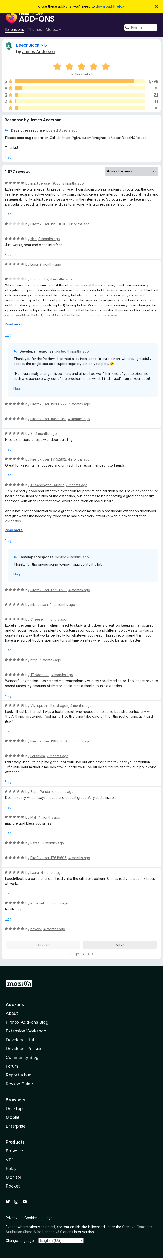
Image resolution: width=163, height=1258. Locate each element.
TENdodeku (39, 675)
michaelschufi (41, 605)
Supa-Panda (40, 792)
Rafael (35, 843)
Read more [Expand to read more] (14, 324)
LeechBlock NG (31, 45)
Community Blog (22, 1057)
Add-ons (15, 1004)
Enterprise (15, 1126)
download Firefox (110, 6)
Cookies (31, 1218)
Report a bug (19, 1074)
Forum (12, 1066)
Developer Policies (24, 1048)
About (12, 1013)
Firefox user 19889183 (48, 419)
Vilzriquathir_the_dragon (49, 705)
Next (119, 945)
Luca (34, 264)
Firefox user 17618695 (48, 858)
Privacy (11, 1218)
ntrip (34, 660)
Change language (20, 1240)
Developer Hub (20, 1039)
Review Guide (19, 1083)
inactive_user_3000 (45, 183)
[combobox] (140, 27)
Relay (11, 1168)
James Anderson (38, 51)
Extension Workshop (26, 1030)
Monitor (13, 1177)
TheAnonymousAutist (47, 485)
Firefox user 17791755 (48, 590)
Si (31, 434)
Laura (34, 872)
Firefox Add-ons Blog (27, 1022)
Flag (8, 157)
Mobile (12, 1117)
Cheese (36, 619)
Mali (33, 817)
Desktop (14, 1108)
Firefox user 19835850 (48, 741)
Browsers (15, 1150)
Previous (43, 945)
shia (33, 239)
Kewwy (36, 929)
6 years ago (68, 130)
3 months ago (73, 183)
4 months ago (61, 279)
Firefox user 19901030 (48, 224)
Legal (49, 1218)
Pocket (13, 1186)
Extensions (14, 29)
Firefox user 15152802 (48, 459)
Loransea (37, 756)
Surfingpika (39, 279)
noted (50, 1227)
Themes (35, 29)
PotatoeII (37, 903)
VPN (10, 1159)
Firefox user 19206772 (48, 404)
